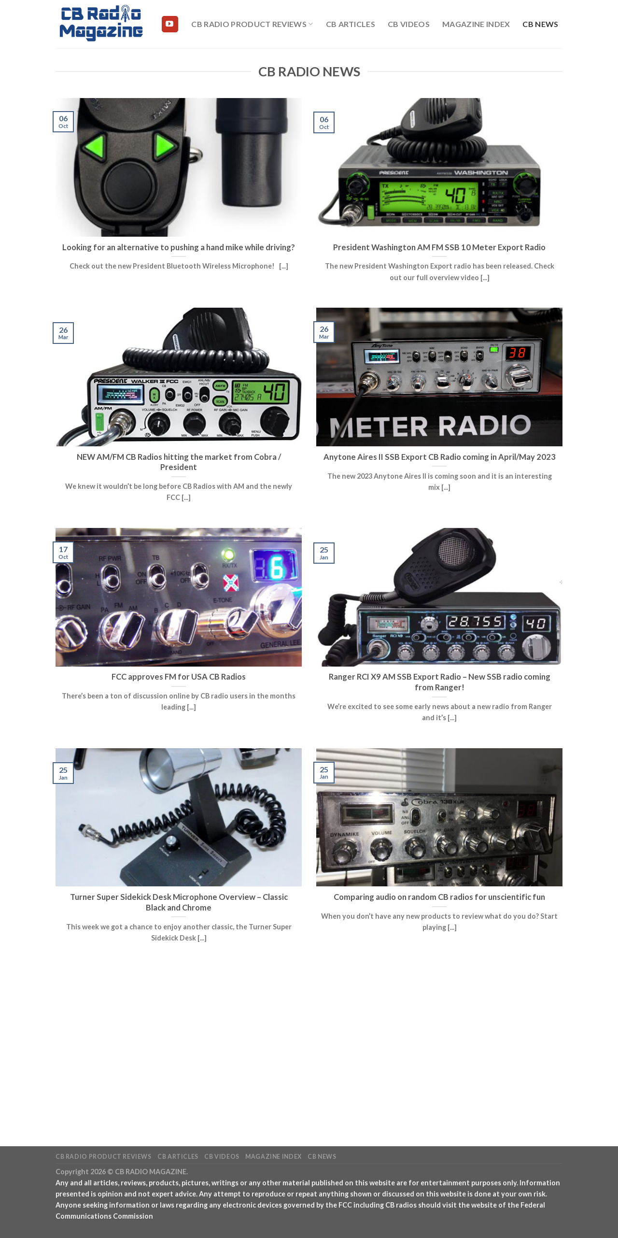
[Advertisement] (309, 1039)
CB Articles (351, 23)
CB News (540, 23)
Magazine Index (476, 23)
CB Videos (409, 23)
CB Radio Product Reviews (252, 24)
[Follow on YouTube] (170, 24)
